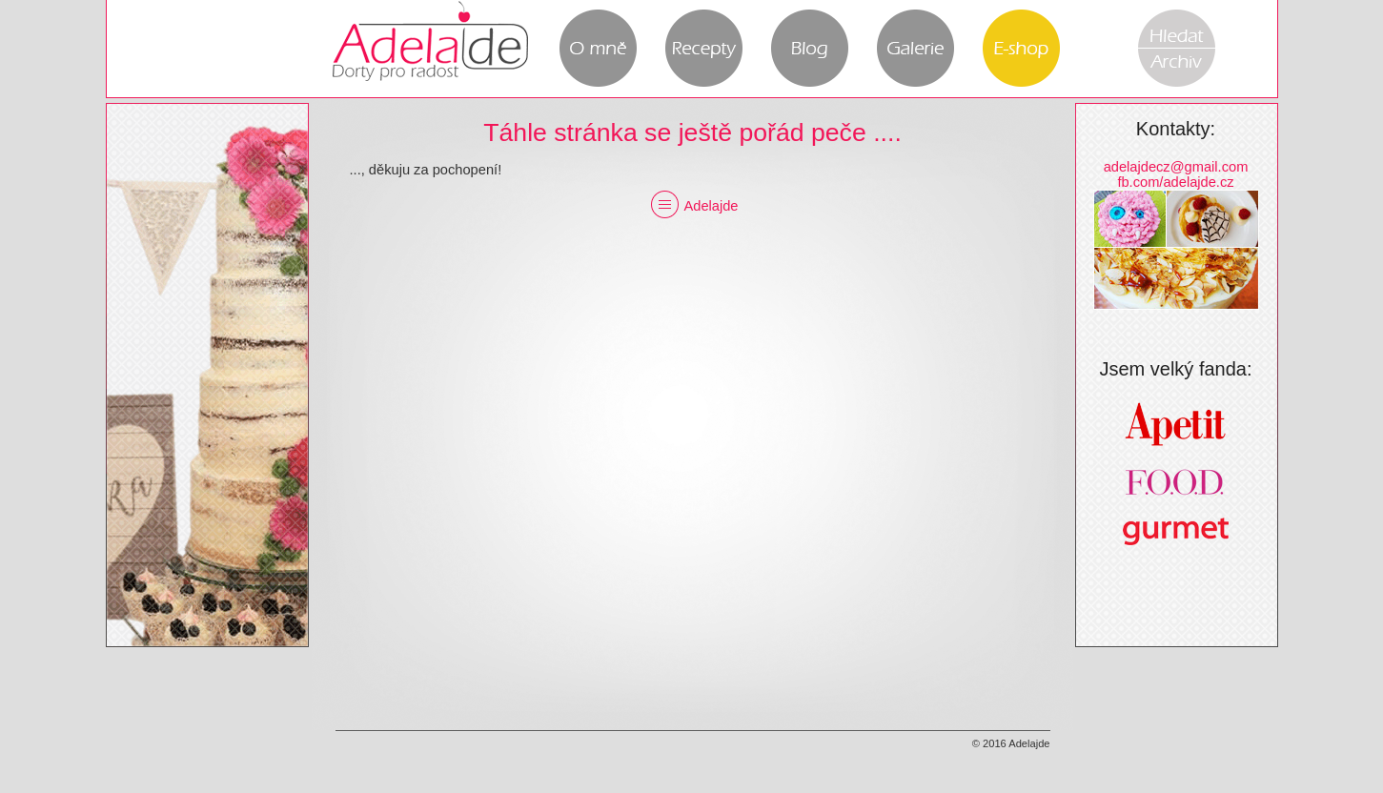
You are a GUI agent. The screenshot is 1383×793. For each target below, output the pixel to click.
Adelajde (692, 206)
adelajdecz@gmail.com (1176, 166)
